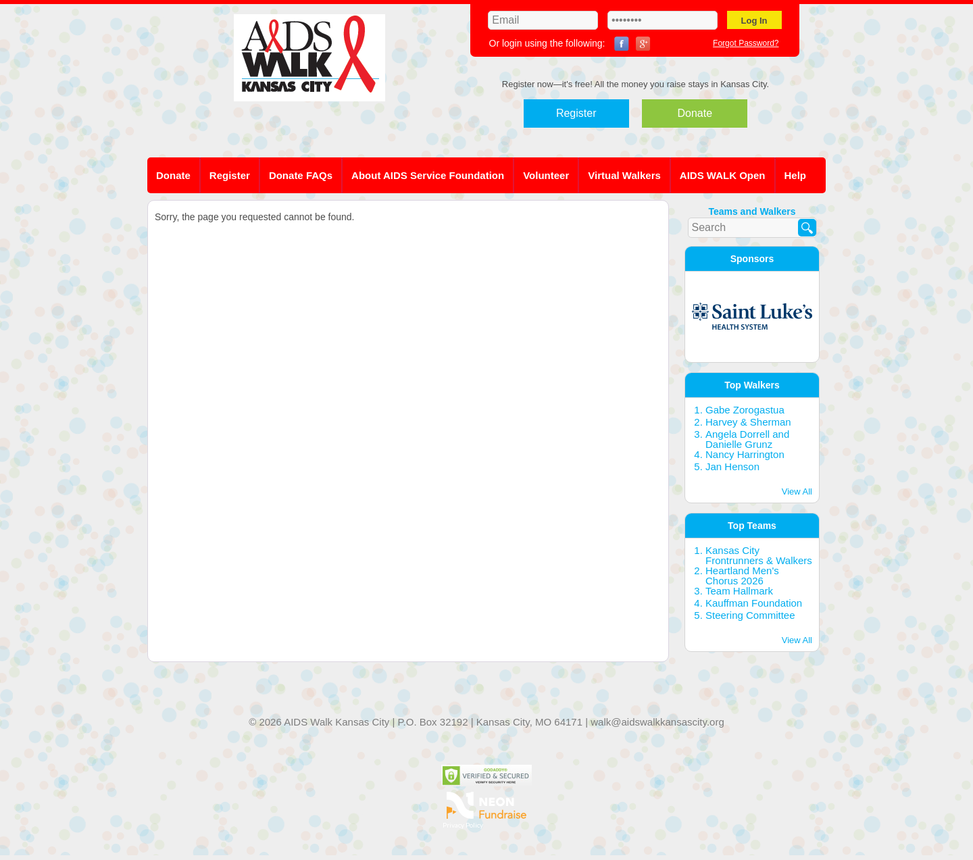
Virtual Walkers (624, 175)
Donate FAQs (300, 175)
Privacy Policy (463, 825)
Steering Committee (750, 615)
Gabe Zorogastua (744, 409)
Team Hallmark (739, 591)
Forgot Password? (745, 43)
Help (795, 175)
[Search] (807, 227)
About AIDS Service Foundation (427, 175)
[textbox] (752, 228)
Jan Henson (732, 466)
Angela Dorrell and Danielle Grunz (747, 439)
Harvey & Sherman (748, 422)
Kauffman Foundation (753, 603)
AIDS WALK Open (723, 175)
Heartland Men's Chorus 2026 (742, 575)
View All (797, 491)
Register (576, 113)
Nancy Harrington (744, 454)
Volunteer (546, 175)
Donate (695, 113)
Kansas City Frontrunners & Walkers (758, 555)
